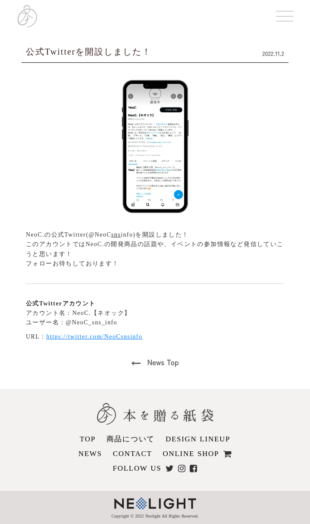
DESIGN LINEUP (198, 439)
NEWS (90, 454)
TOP (88, 439)
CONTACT (132, 454)
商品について (130, 439)
